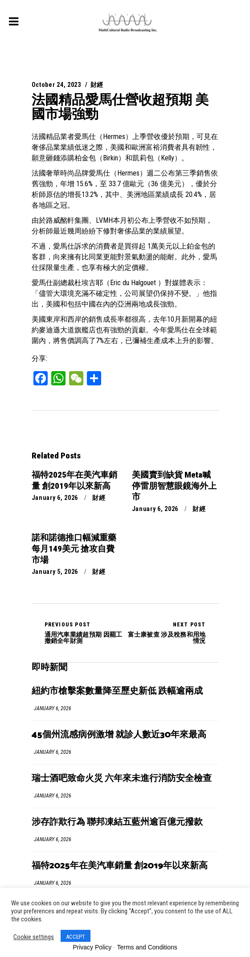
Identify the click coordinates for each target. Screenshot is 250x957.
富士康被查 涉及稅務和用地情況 (165, 633)
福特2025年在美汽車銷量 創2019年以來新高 (120, 866)
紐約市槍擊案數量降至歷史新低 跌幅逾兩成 (117, 691)
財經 (96, 84)
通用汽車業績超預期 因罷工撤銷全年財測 (85, 633)
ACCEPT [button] (75, 936)
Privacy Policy (92, 947)
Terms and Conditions (147, 947)
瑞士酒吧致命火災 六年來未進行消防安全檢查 (122, 778)
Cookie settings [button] (33, 937)
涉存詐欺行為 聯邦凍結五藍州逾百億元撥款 (117, 822)
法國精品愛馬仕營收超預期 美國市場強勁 (120, 107)
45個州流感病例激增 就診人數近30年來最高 (119, 735)
